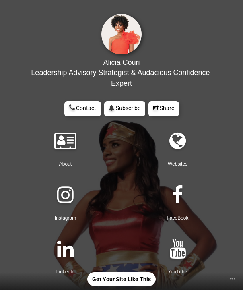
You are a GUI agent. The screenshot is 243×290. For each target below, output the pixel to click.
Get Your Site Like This (121, 279)
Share (163, 108)
